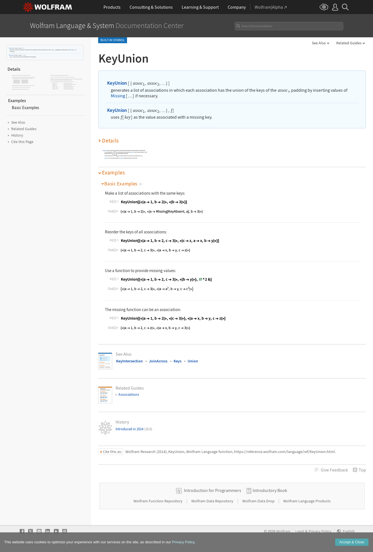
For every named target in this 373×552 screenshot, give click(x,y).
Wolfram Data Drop (258, 500)
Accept (351, 543)
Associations (128, 394)
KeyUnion (11, 48)
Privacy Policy (319, 531)
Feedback (334, 470)
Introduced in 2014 (134, 429)
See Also (319, 42)
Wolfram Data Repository (212, 500)
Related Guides (349, 42)
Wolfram (283, 531)
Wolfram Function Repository (158, 500)
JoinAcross (158, 361)
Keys (177, 361)
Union (193, 361)
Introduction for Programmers (212, 490)
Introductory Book (270, 490)
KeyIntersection (129, 361)
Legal (299, 531)
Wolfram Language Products (307, 500)
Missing (71, 49)
